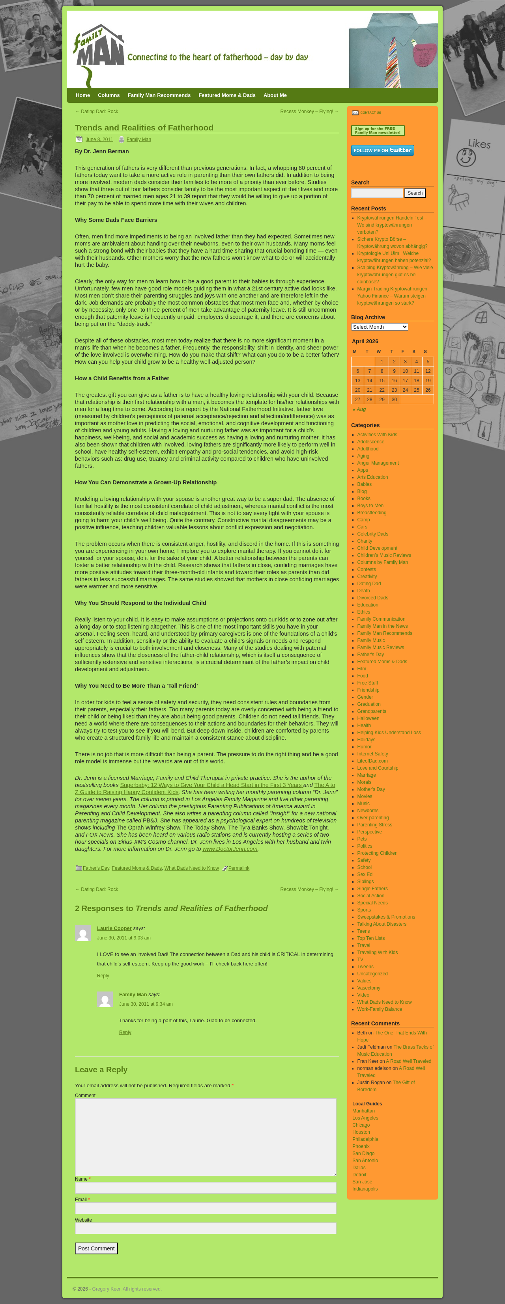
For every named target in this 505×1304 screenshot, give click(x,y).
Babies (364, 484)
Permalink (238, 868)
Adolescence (371, 442)
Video (363, 995)
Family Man (139, 139)
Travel (363, 945)
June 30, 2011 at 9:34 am (146, 1004)
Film (362, 669)
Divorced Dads (373, 598)
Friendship (368, 690)
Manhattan (363, 1111)
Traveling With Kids (377, 952)
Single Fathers (372, 888)
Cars (362, 527)
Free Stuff (367, 683)
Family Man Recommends (159, 95)
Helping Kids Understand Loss (389, 732)
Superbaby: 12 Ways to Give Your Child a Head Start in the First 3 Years (210, 785)
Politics (364, 846)
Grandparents (371, 711)
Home (83, 95)
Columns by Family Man (382, 562)
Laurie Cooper (114, 928)
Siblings (365, 881)
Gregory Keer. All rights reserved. (127, 1289)
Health (364, 725)
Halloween (368, 718)
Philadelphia (365, 1139)
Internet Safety (372, 754)
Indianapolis (365, 1189)
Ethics (363, 612)
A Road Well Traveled (408, 1061)
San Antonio (365, 1160)
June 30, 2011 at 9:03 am (124, 938)
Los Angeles (365, 1118)
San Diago (363, 1153)
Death (363, 590)
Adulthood (368, 449)
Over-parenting (373, 817)
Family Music (371, 640)
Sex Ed (365, 874)
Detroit (359, 1175)
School (364, 867)
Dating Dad (369, 583)
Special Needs (372, 903)
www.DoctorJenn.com (229, 849)
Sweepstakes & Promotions (386, 917)
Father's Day (96, 868)
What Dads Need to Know (192, 868)
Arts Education (372, 477)
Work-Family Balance (379, 1009)
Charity (364, 541)
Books (363, 498)
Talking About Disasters (382, 924)
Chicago (361, 1125)
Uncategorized (372, 974)
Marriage (366, 775)
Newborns (368, 810)
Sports (364, 910)
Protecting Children (377, 853)
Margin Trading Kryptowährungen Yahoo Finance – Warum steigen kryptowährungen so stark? (392, 296)
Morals (364, 782)
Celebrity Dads (373, 534)
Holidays (366, 739)
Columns (109, 95)
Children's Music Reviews (384, 555)
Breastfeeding (372, 512)
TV (360, 959)
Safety (364, 860)
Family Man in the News (382, 626)
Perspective (369, 832)
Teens (363, 931)
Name (83, 1179)
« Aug (359, 409)
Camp (363, 520)
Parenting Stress (375, 825)
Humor (364, 747)
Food (362, 676)
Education (367, 605)
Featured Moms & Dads (226, 95)
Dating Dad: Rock (96, 111)
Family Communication (381, 619)
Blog (362, 491)
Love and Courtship (377, 768)
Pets (362, 839)
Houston (361, 1132)
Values (364, 981)
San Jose (362, 1182)
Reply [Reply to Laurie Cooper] (103, 975)
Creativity (367, 576)
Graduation (369, 704)
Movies (364, 796)
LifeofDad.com (372, 761)
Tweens (365, 966)
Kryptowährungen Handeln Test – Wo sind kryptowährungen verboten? (392, 225)
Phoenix (360, 1146)
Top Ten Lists (371, 938)
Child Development (377, 548)
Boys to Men (370, 505)
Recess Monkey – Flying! (310, 111)
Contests (366, 569)
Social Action (371, 895)
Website (83, 1220)
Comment (85, 1095)
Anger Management (378, 463)
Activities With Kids (377, 434)
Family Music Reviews (380, 647)
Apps (362, 470)
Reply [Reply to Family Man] (125, 1032)
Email (82, 1199)
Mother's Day (371, 789)
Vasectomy (368, 988)
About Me (275, 95)
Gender (365, 697)
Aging (363, 456)
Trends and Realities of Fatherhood (144, 127)
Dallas (358, 1167)
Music (363, 803)
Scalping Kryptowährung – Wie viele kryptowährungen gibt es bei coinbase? (395, 275)
